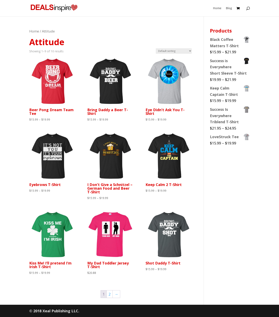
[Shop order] (174, 51)
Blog (229, 8)
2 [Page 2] (110, 294)
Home (217, 8)
